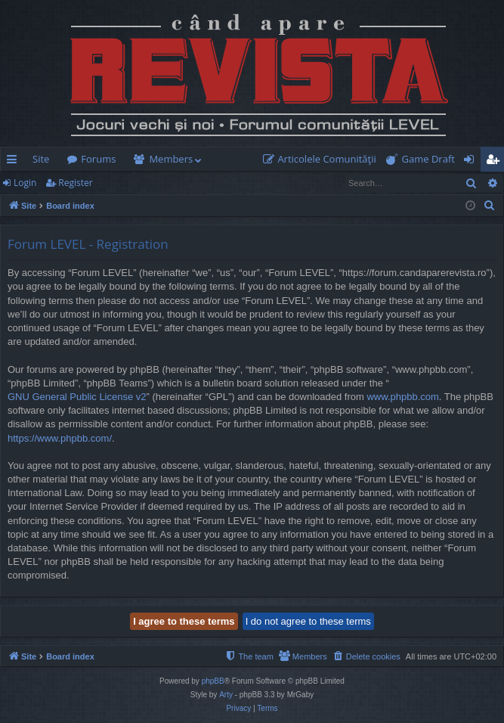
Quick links (14, 162)
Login (25, 182)
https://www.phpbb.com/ (60, 438)
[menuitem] (322, 159)
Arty (226, 694)
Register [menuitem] (495, 162)
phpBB (213, 681)
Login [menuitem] (472, 162)
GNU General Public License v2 (77, 396)
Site (40, 159)
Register (75, 182)
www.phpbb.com (402, 396)
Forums (98, 159)
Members (171, 159)
